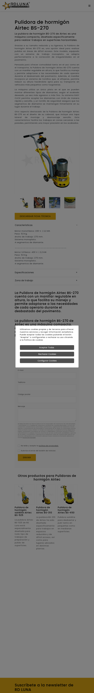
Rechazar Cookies (47, 354)
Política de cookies (33, 340)
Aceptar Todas (46, 347)
